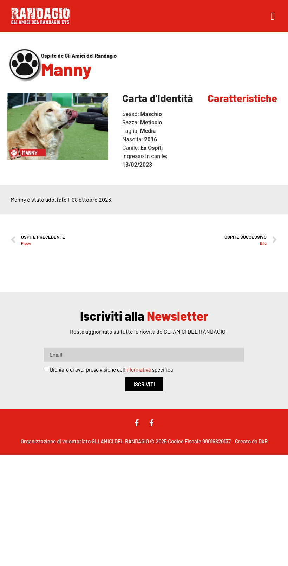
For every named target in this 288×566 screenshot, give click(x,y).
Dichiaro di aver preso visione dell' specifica (111, 370)
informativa (138, 370)
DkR (263, 441)
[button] (272, 16)
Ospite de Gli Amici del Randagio (79, 55)
